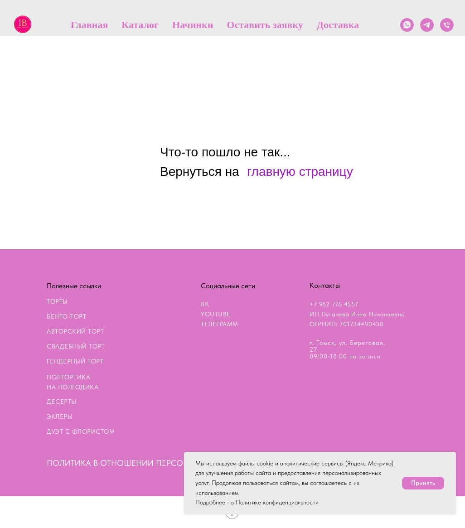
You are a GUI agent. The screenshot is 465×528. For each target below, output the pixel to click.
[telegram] (427, 25)
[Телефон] (447, 25)
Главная (89, 24)
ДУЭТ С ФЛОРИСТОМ (81, 431)
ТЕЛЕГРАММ (219, 324)
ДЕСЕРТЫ (62, 401)
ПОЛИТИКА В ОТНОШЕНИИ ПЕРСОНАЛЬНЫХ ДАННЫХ (152, 463)
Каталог (140, 24)
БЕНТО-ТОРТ (66, 316)
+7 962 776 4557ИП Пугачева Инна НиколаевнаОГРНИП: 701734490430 (357, 314)
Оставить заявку (265, 24)
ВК (205, 304)
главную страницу (300, 172)
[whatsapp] (407, 25)
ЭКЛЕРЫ (60, 416)
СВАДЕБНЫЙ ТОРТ (76, 346)
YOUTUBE (216, 314)
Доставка (338, 24)
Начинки (192, 24)
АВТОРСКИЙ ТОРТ (75, 331)
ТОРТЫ (57, 301)
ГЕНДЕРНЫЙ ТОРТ (75, 361)
